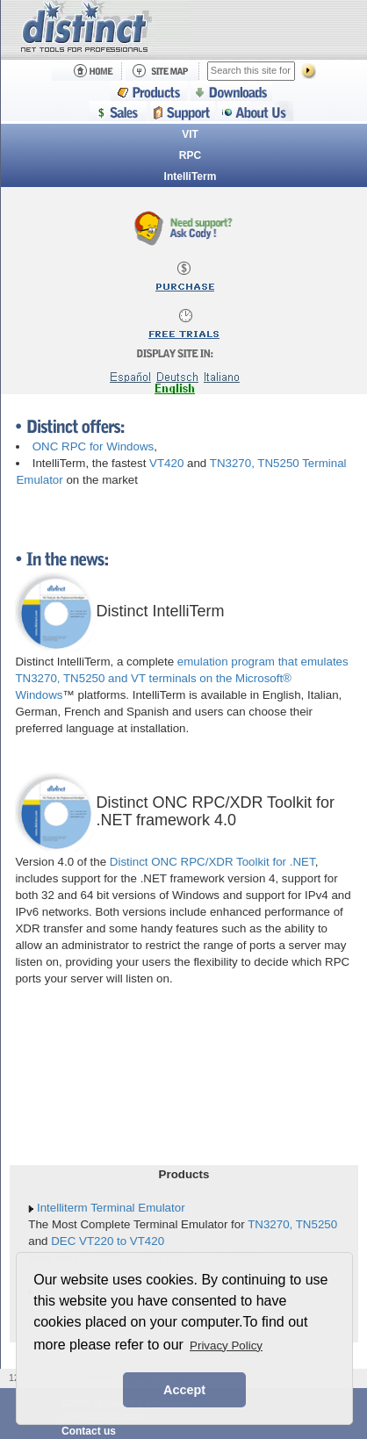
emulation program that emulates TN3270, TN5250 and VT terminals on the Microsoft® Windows (181, 678)
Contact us (88, 1431)
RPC (190, 155)
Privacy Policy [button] (226, 1345)
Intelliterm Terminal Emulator (111, 1207)
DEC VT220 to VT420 (107, 1241)
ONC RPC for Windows (93, 446)
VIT (190, 134)
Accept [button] (184, 1390)
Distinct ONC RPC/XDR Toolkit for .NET (212, 861)
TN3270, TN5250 (292, 1224)
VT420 (166, 463)
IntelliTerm (190, 176)
